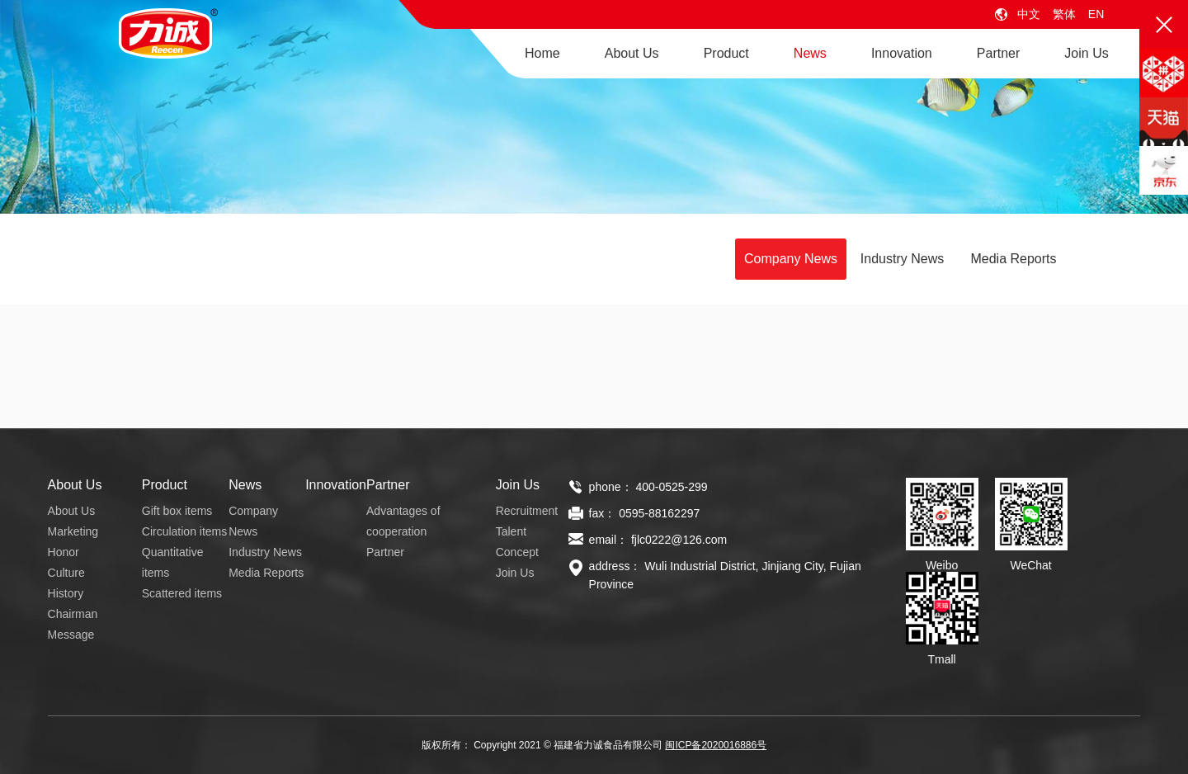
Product (726, 53)
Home (542, 53)
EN (1096, 14)
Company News (790, 259)
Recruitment (527, 510)
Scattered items (182, 593)
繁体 (1064, 14)
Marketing (73, 531)
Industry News (902, 259)
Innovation (901, 53)
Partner (998, 53)
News (810, 53)
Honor (63, 552)
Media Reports (1013, 259)
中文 (1028, 14)
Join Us (1086, 53)
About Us (632, 53)
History (66, 593)
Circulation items (184, 531)
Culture (66, 572)
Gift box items (177, 510)
